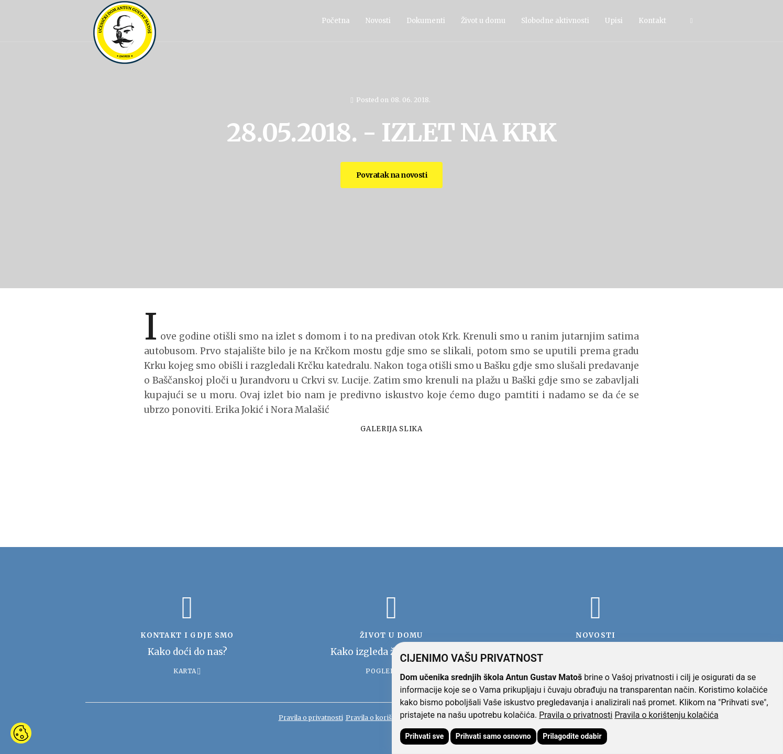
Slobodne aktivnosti (555, 20)
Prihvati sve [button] (424, 736)
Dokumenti (425, 20)
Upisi (614, 20)
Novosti (378, 20)
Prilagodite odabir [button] (572, 736)
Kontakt (652, 20)
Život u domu (483, 20)
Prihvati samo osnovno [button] (493, 736)
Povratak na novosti (391, 175)
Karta (184, 671)
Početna (336, 20)
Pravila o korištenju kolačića (666, 715)
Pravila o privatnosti (575, 715)
